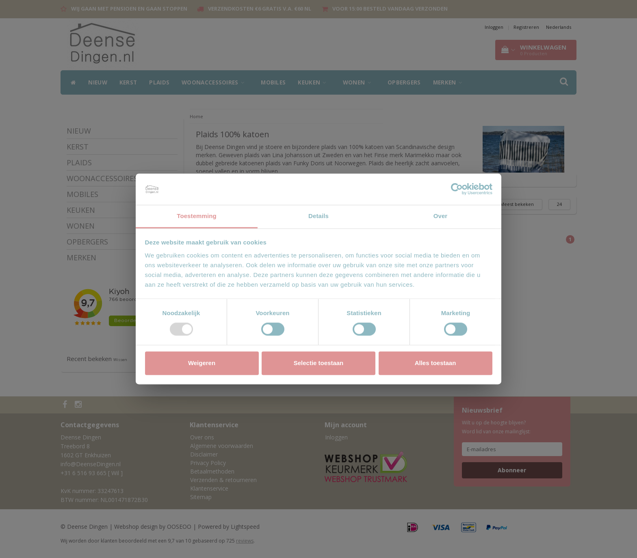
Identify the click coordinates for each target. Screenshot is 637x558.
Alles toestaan (435, 362)
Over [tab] (440, 215)
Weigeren (201, 362)
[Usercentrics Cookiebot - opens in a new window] (456, 189)
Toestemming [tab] (197, 215)
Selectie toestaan (319, 362)
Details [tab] (318, 215)
